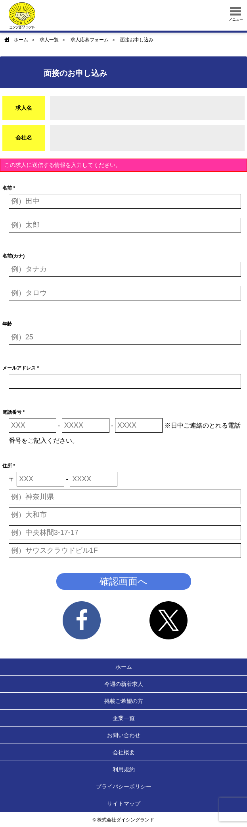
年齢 (7, 324)
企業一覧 (124, 718)
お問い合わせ (123, 735)
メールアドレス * (20, 368)
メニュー (236, 14)
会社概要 (124, 752)
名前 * (8, 188)
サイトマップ (123, 803)
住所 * (8, 466)
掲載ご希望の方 (123, 701)
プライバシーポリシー (123, 786)
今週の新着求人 (123, 684)
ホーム (21, 40)
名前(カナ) (13, 256)
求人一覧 (49, 40)
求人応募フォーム (90, 40)
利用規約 (124, 769)
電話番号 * (13, 412)
